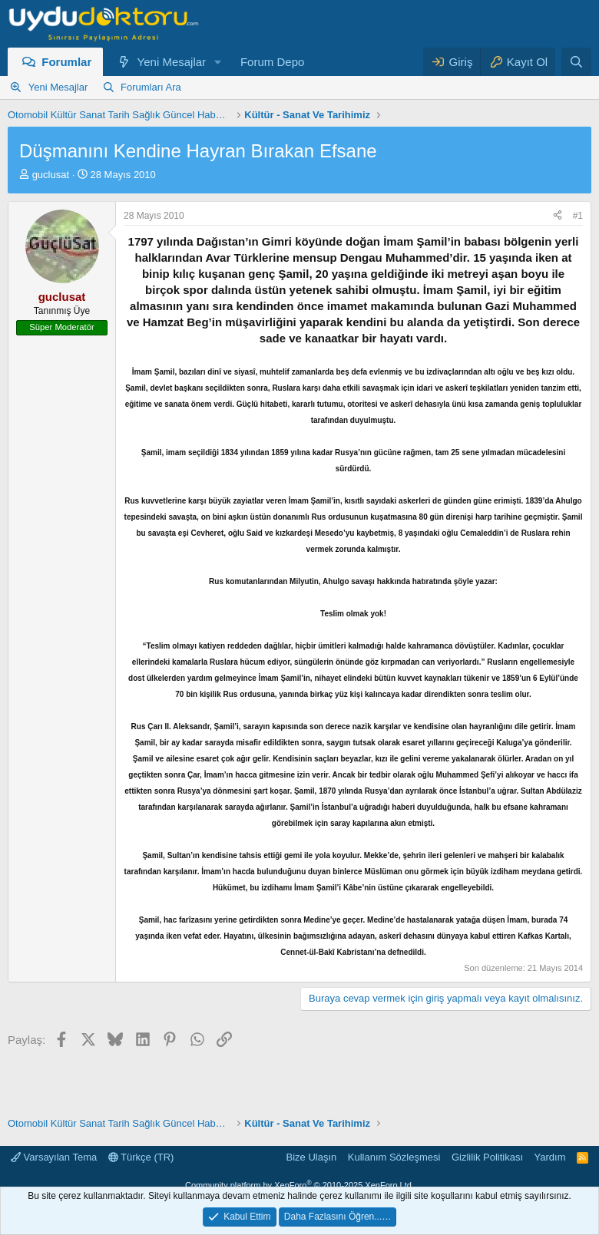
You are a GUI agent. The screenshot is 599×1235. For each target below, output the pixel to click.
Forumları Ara (151, 87)
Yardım (550, 1157)
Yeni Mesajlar (172, 61)
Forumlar (66, 61)
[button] (218, 62)
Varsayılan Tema (54, 1157)
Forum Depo (272, 61)
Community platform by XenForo (299, 1185)
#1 (578, 215)
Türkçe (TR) (141, 1157)
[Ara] (576, 62)
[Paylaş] (558, 216)
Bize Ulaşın (311, 1157)
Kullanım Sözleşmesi (394, 1157)
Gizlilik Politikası (487, 1157)
